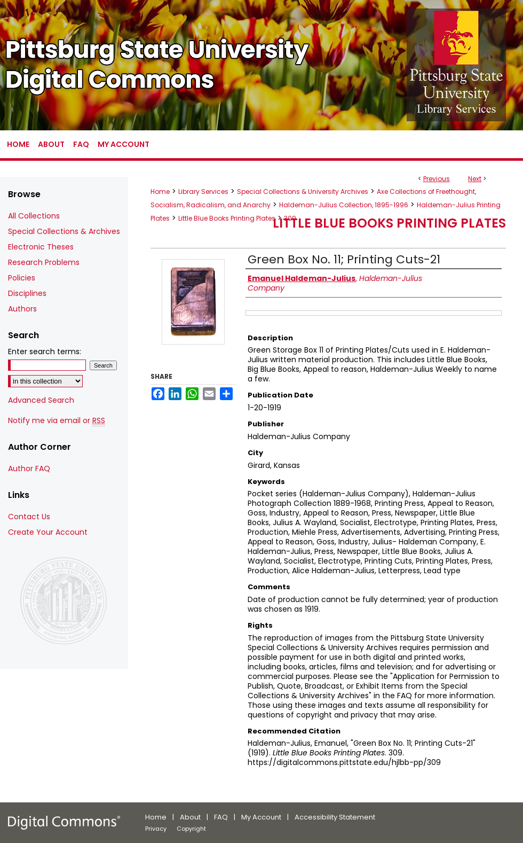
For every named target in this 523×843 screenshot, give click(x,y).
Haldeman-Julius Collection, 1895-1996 (343, 204)
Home (160, 191)
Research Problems (44, 262)
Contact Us (29, 516)
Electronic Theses (41, 246)
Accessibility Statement (335, 817)
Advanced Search (41, 400)
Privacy (156, 828)
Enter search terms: (44, 351)
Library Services (203, 191)
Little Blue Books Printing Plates (226, 218)
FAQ (221, 817)
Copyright (191, 828)
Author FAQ (29, 468)
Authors (22, 308)
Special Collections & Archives (64, 231)
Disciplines (27, 293)
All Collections (34, 215)
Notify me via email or (56, 420)
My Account (261, 817)
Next (474, 178)
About (190, 817)
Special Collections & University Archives (302, 191)
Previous (436, 178)
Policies (21, 277)
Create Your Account (48, 532)
